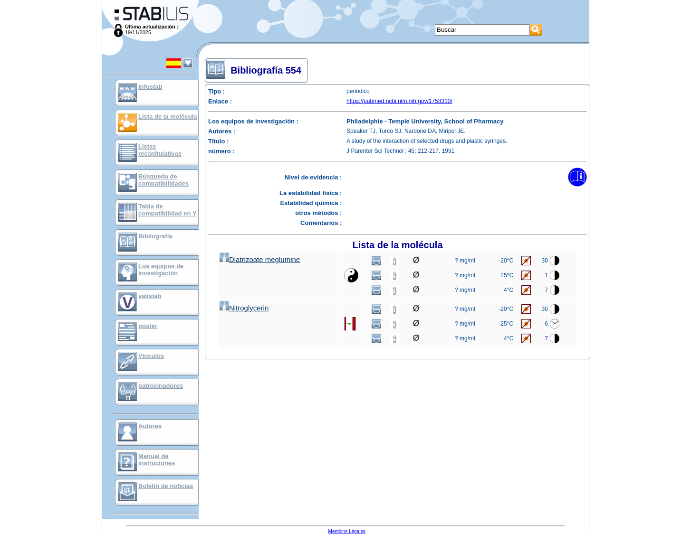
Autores (150, 426)
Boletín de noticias (165, 485)
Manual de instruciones (156, 459)
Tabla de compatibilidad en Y (167, 210)
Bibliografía (155, 236)
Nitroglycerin (244, 308)
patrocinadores (160, 385)
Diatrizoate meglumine (260, 259)
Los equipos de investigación (160, 269)
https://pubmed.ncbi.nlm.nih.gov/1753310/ (399, 101)
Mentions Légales (346, 531)
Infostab (150, 86)
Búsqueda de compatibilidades (163, 180)
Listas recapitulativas (160, 150)
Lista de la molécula (167, 116)
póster (147, 325)
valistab (149, 296)
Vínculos (151, 355)
